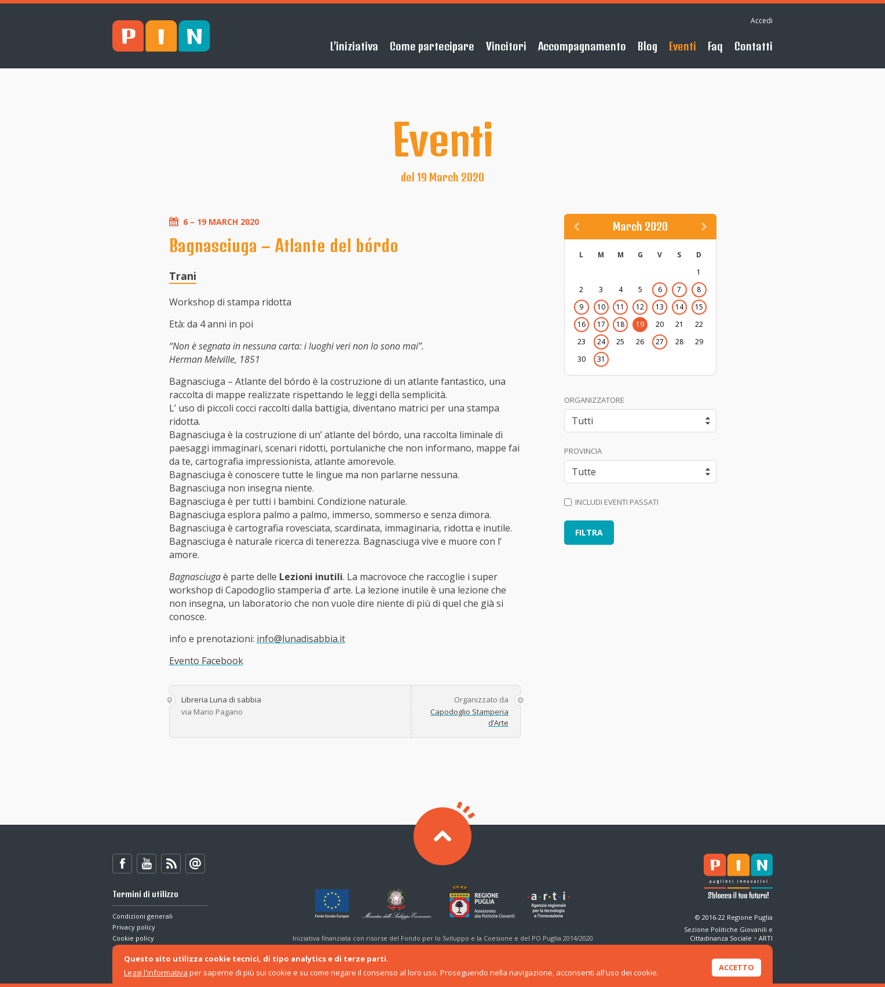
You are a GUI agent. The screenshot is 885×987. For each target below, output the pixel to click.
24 (601, 342)
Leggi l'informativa (156, 972)
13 (660, 307)
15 (699, 307)
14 (679, 307)
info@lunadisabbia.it (301, 638)
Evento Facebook (206, 660)
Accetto (736, 967)
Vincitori (506, 46)
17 (601, 324)
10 (601, 307)
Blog (647, 46)
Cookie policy (133, 938)
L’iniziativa (354, 46)
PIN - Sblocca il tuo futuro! (161, 36)
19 (640, 324)
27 (660, 342)
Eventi (682, 46)
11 (620, 307)
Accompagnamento (582, 46)
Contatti (753, 46)
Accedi (762, 21)
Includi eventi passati (611, 502)
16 (581, 324)
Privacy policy (133, 927)
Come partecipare (432, 46)
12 (640, 307)
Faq (715, 46)
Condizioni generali (142, 916)
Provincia (583, 451)
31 (601, 359)
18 (620, 324)
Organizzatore (594, 400)
